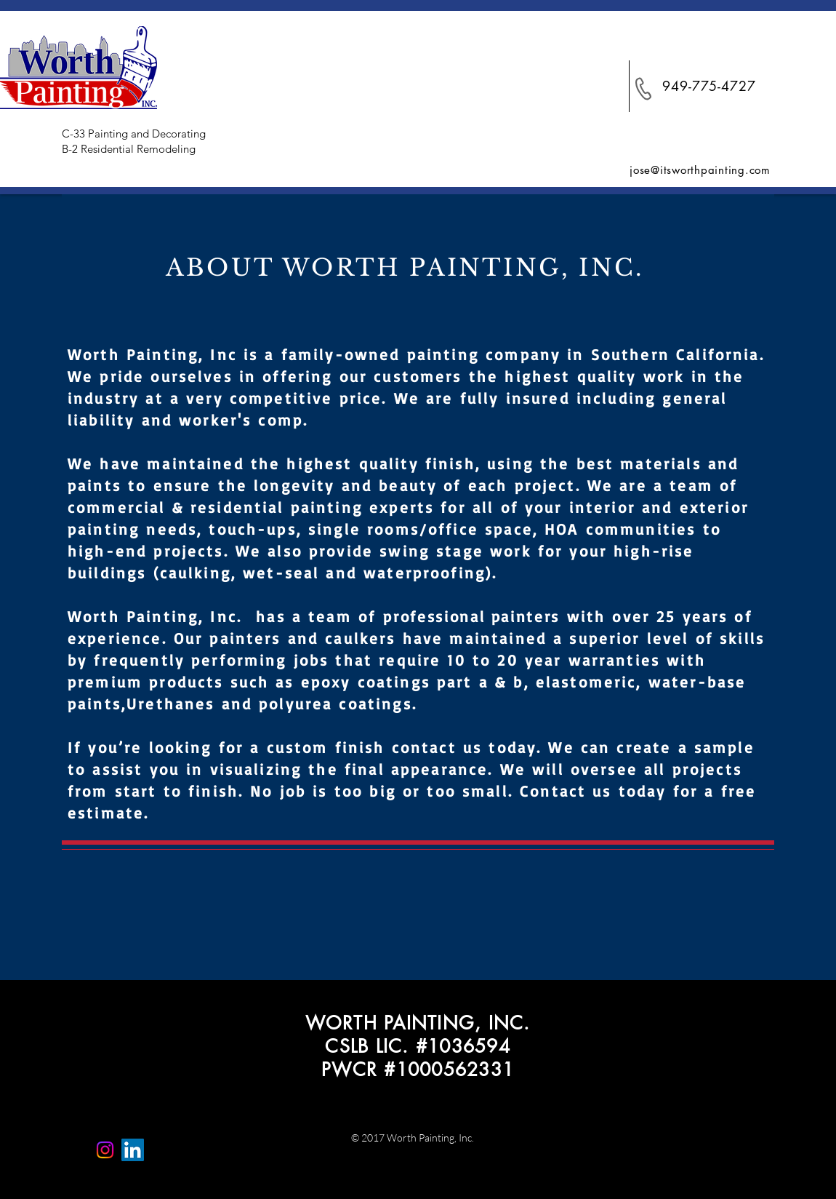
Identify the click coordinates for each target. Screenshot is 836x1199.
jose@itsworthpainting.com (700, 170)
